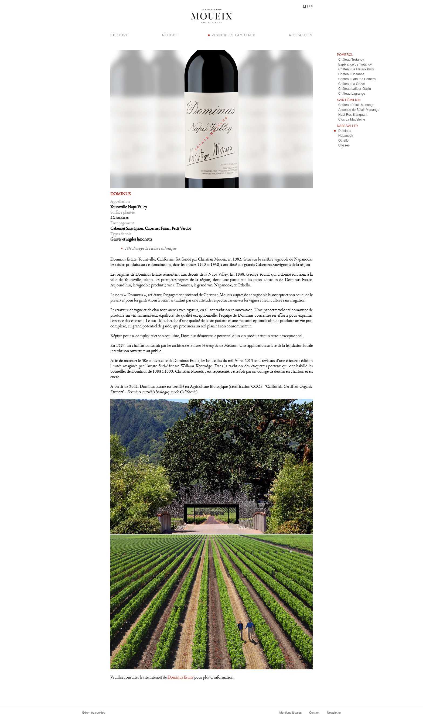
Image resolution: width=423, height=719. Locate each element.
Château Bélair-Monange (356, 106)
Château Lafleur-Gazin (354, 90)
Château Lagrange (351, 95)
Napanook (345, 137)
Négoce (170, 35)
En (311, 6)
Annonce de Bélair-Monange (358, 111)
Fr (304, 6)
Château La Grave (351, 85)
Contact (314, 713)
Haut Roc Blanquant (352, 116)
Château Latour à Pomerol (357, 80)
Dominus (344, 132)
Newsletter (334, 713)
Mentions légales (290, 713)
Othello (343, 141)
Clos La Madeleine (351, 120)
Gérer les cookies (93, 713)
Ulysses (344, 146)
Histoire (119, 35)
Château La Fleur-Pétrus (356, 70)
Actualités (301, 35)
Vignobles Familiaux (233, 35)
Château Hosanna (351, 75)
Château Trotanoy (351, 61)
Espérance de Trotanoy (355, 65)
